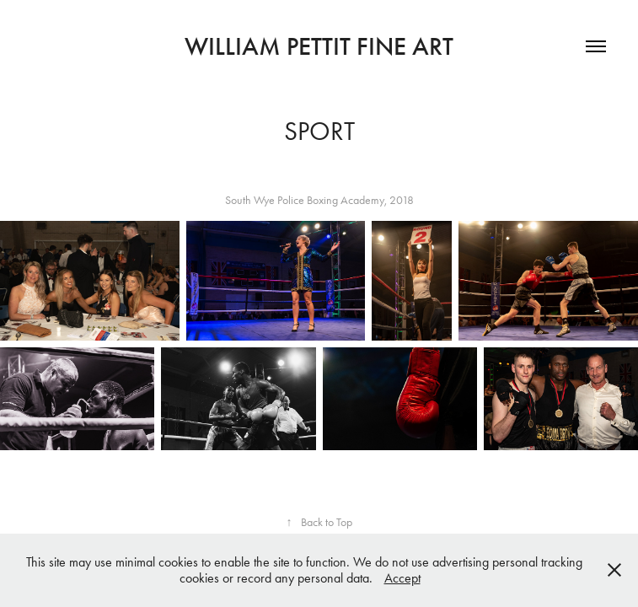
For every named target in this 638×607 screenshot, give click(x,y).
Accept (402, 578)
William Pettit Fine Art (319, 46)
